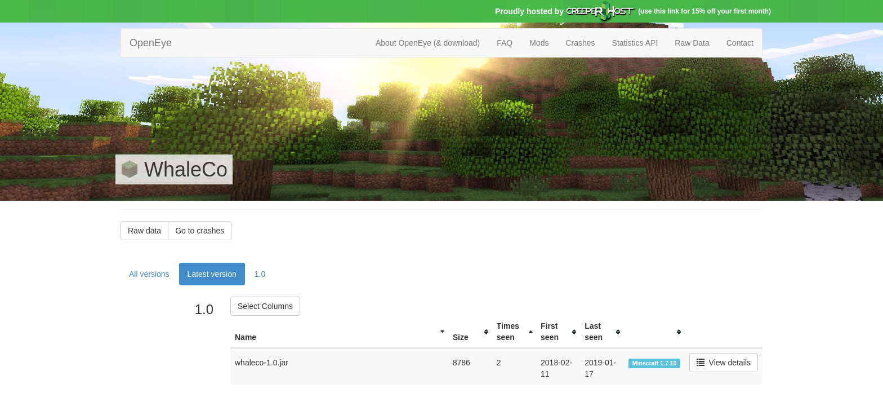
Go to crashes (199, 230)
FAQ (504, 42)
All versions (149, 274)
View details (724, 362)
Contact (739, 42)
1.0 (260, 274)
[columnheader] (339, 332)
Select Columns (265, 306)
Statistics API (635, 42)
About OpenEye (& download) (428, 42)
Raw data (144, 230)
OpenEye (151, 42)
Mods (538, 42)
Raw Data (692, 42)
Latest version (212, 274)
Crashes (580, 42)
